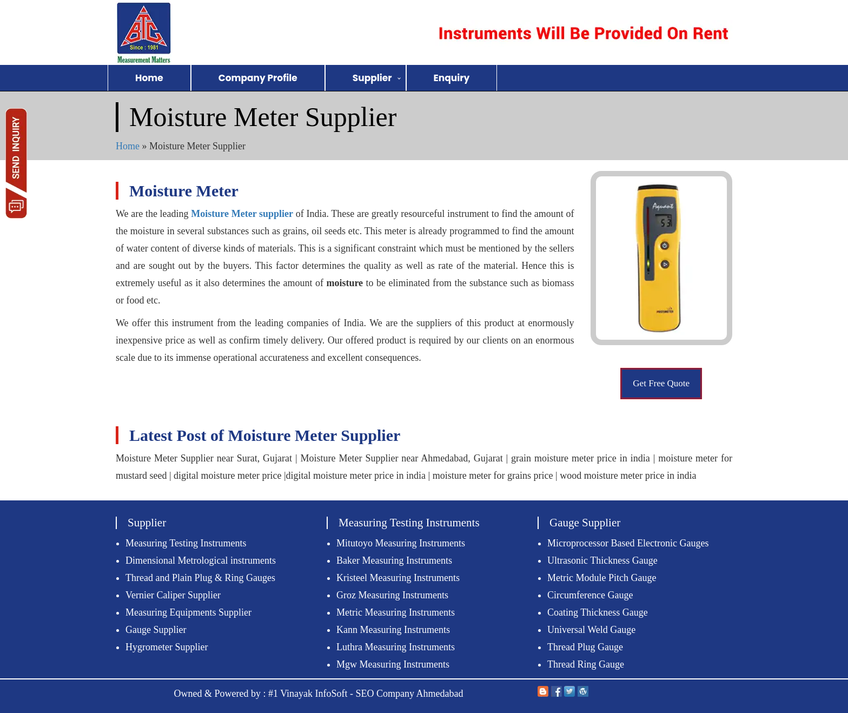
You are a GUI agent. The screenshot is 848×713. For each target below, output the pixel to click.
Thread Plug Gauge (585, 647)
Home (149, 77)
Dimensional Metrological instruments (200, 560)
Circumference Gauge (590, 595)
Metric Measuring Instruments (395, 612)
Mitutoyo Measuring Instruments (400, 543)
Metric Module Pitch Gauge (601, 577)
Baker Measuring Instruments (394, 560)
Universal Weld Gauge (591, 629)
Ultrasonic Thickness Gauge (602, 560)
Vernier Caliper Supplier (173, 595)
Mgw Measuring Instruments (392, 664)
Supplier (372, 77)
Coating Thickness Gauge (597, 612)
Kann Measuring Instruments (393, 629)
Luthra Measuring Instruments (395, 647)
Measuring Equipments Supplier (188, 612)
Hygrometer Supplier (166, 647)
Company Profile (257, 77)
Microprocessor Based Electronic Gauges (627, 543)
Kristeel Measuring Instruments (398, 577)
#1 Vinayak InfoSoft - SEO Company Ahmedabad (365, 693)
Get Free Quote (661, 383)
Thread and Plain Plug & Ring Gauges (200, 577)
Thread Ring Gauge (585, 664)
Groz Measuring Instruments (392, 595)
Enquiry (452, 77)
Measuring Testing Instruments (185, 543)
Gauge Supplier (155, 629)
